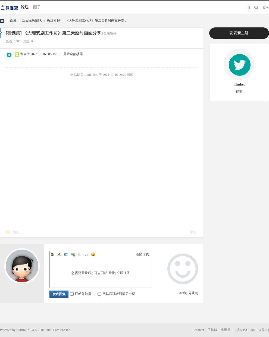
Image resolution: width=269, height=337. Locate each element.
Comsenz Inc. (62, 330)
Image (66, 254)
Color (59, 254)
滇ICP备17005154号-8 (251, 330)
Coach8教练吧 (32, 21)
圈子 (37, 7)
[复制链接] (110, 33)
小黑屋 (225, 330)
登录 (265, 7)
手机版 (212, 330)
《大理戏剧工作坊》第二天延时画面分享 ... (96, 21)
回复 (15, 232)
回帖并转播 (80, 294)
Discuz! (21, 330)
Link (73, 254)
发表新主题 (239, 33)
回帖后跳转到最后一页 (116, 294)
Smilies (93, 254)
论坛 (25, 7)
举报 (193, 232)
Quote (79, 254)
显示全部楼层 (73, 54)
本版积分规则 (188, 293)
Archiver (198, 330)
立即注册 (123, 273)
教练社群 (53, 21)
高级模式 (142, 254)
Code (86, 254)
